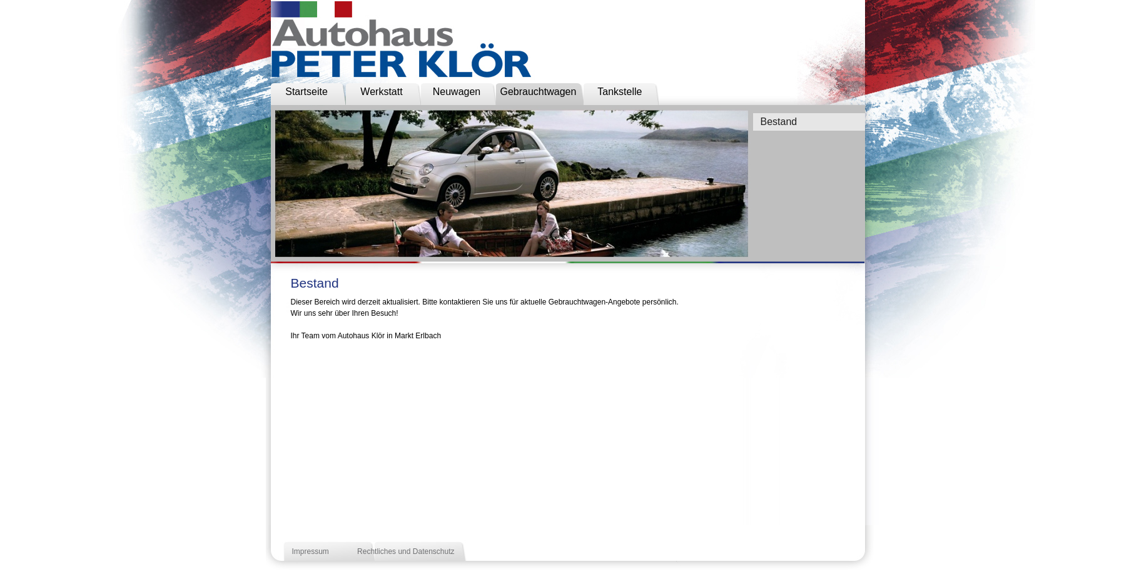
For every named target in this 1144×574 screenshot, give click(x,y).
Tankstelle (619, 91)
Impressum (310, 551)
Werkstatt (381, 91)
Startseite (306, 91)
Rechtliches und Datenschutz (405, 551)
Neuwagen (457, 91)
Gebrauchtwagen (538, 91)
